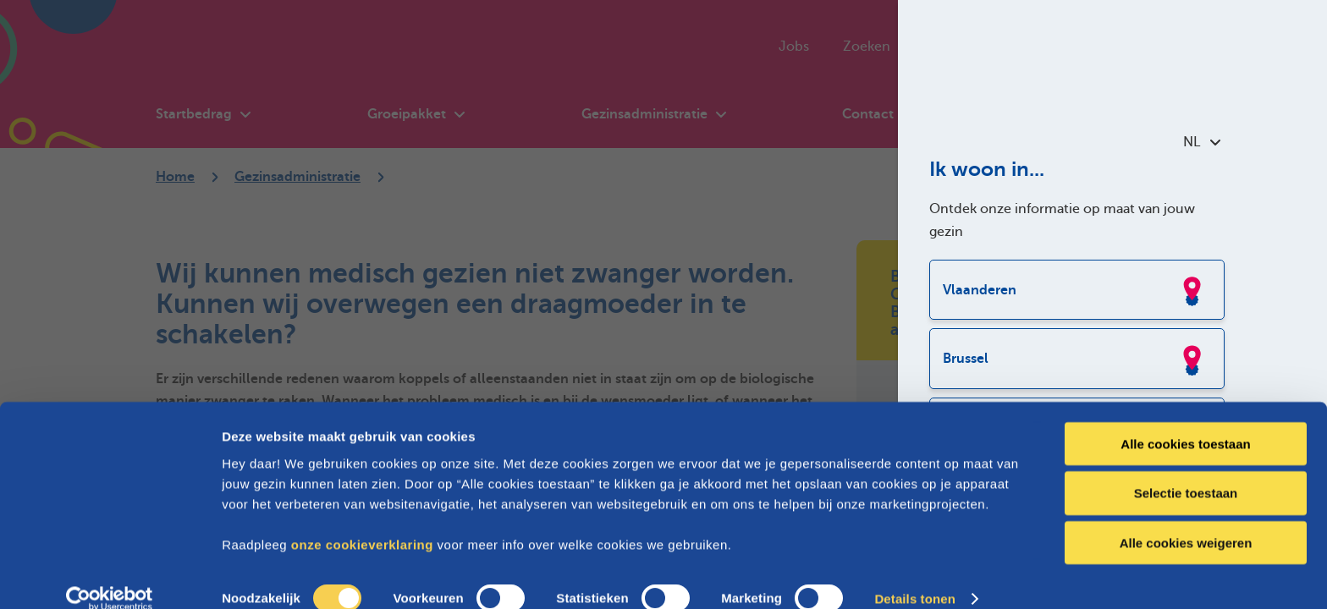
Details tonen (914, 575)
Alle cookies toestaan (1185, 420)
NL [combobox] (1201, 142)
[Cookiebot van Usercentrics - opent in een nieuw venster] (110, 576)
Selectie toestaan (1186, 470)
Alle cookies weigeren (1186, 520)
